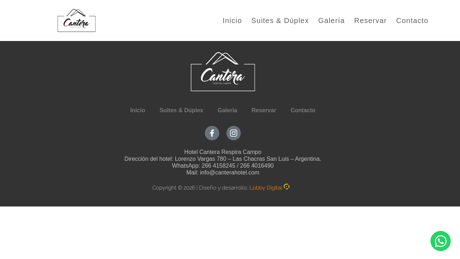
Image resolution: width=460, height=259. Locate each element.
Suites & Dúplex (280, 20)
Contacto (412, 20)
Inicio (232, 20)
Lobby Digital (265, 188)
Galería (331, 20)
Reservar (370, 20)
